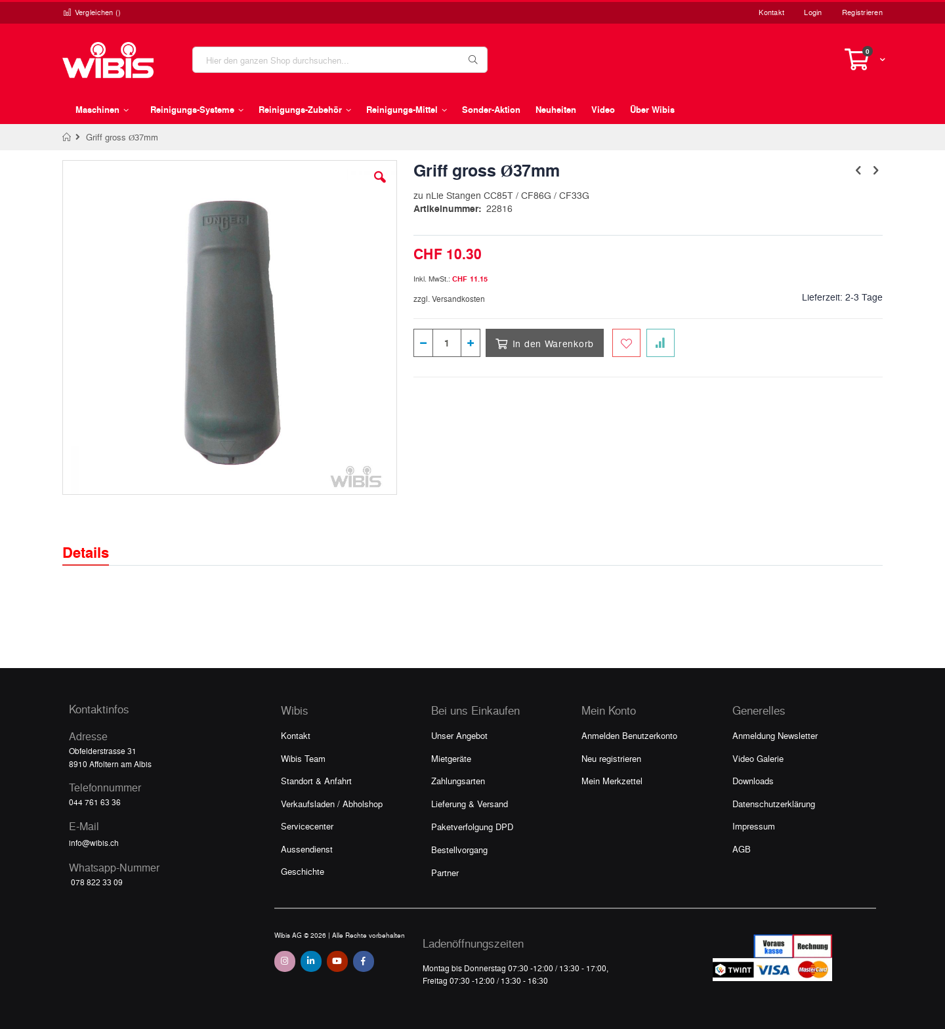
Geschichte (302, 871)
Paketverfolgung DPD (472, 826)
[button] (380, 187)
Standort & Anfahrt (316, 780)
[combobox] (340, 60)
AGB (741, 849)
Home (67, 137)
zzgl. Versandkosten (449, 298)
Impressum (753, 826)
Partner (445, 872)
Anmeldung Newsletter (775, 735)
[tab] (95, 540)
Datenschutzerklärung (773, 803)
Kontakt (771, 12)
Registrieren (862, 12)
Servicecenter (307, 826)
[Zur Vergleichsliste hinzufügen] (660, 343)
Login (813, 12)
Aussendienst (307, 849)
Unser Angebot (459, 735)
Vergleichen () (91, 12)
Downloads (753, 780)
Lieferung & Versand (469, 803)
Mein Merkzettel (611, 780)
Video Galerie (758, 758)
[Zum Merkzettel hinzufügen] (626, 343)
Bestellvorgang (459, 849)
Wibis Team (303, 758)
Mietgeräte (451, 758)
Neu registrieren (611, 758)
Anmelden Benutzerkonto (629, 735)
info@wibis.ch (94, 843)
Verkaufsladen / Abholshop (332, 803)
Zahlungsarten (458, 780)
